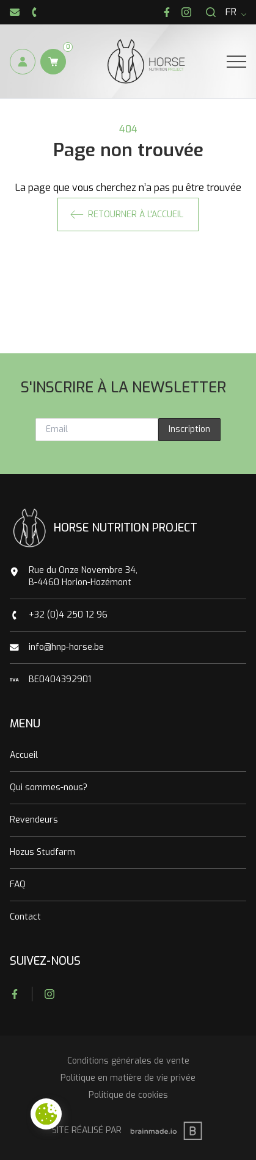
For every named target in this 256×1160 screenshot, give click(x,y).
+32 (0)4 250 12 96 (68, 615)
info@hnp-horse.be (66, 647)
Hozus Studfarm (42, 852)
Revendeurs (34, 820)
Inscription (189, 429)
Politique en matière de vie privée (128, 1078)
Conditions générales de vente (128, 1061)
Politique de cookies (128, 1095)
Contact (25, 917)
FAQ (18, 884)
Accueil (24, 755)
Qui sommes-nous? (48, 787)
